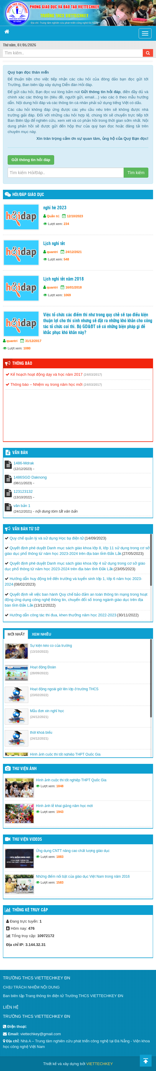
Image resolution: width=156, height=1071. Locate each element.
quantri (52, 252)
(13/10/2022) (39, 651)
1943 (59, 812)
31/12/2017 (33, 341)
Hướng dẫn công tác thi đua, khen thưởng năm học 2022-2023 (63, 615)
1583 (59, 882)
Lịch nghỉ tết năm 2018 (63, 279)
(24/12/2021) (39, 717)
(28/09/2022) (39, 673)
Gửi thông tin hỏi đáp (30, 160)
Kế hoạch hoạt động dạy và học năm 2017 (44, 374)
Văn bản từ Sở (25, 529)
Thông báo (22, 364)
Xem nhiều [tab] (41, 634)
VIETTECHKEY (99, 1064)
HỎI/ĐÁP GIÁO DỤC (28, 195)
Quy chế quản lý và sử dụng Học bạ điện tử (47, 538)
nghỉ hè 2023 (55, 208)
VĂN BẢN (20, 453)
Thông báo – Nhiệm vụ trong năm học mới (44, 384)
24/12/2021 (73, 252)
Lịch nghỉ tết (54, 244)
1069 (67, 295)
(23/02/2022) (39, 695)
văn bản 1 (22, 505)
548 (66, 259)
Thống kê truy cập (30, 910)
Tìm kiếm (136, 172)
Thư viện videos (27, 839)
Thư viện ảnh (24, 769)
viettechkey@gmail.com (40, 1034)
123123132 (23, 491)
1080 (26, 348)
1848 (59, 786)
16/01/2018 (73, 287)
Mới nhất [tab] (16, 634)
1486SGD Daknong (30, 477)
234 (66, 224)
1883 (59, 856)
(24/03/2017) (93, 374)
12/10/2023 (75, 216)
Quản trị (53, 216)
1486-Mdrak (24, 463)
